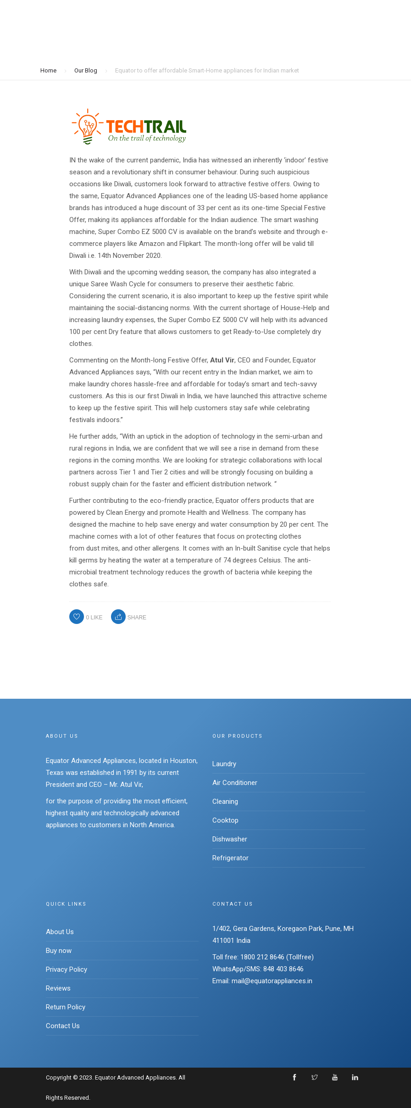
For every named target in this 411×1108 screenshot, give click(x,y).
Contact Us (63, 1026)
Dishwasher (229, 839)
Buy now (59, 951)
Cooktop (225, 820)
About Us (60, 932)
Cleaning (225, 801)
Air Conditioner (234, 783)
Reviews (58, 988)
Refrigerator (230, 858)
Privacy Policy (66, 969)
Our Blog (85, 70)
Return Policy (65, 1007)
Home (48, 70)
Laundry (224, 764)
